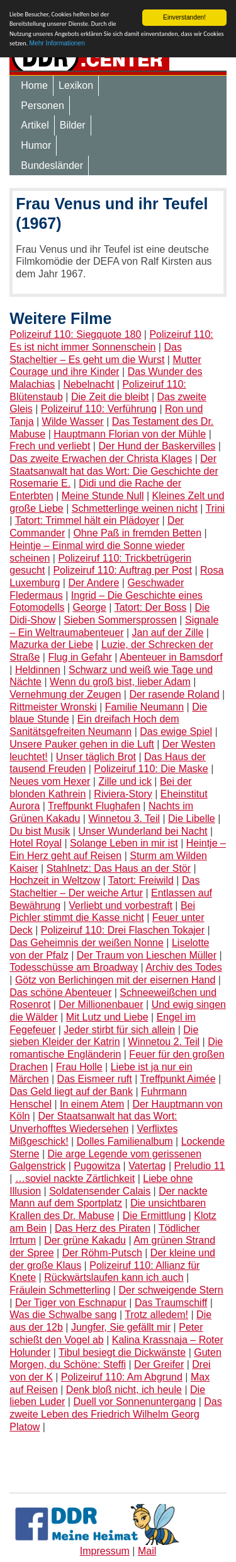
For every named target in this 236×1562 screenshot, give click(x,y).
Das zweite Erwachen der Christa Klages (100, 458)
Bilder (73, 125)
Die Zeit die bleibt (110, 396)
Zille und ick (124, 781)
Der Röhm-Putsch (102, 1252)
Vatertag (147, 1165)
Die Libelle (191, 818)
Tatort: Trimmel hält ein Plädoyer (87, 520)
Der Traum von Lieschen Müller (146, 954)
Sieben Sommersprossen (120, 620)
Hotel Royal (35, 843)
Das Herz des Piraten (102, 1228)
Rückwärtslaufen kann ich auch (113, 1277)
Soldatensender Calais (99, 1191)
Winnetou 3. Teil (124, 818)
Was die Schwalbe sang (62, 1314)
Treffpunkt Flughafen (94, 806)
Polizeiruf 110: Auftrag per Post (122, 570)
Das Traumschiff (171, 1302)
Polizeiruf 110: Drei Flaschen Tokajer (123, 930)
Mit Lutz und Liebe (107, 1017)
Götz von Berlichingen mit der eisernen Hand (115, 980)
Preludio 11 (199, 1165)
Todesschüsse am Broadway (73, 967)
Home (34, 85)
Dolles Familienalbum (125, 1141)
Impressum (105, 1551)
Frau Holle (79, 1067)
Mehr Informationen (57, 43)
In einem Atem (92, 1104)
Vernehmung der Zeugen (65, 694)
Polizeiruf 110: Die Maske (151, 768)
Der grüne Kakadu (85, 1240)
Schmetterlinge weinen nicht (135, 508)
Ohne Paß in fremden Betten (137, 533)
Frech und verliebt (49, 446)
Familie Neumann (144, 707)
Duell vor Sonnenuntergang (134, 1401)
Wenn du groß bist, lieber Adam (120, 681)
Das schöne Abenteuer (60, 992)
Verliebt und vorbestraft (120, 905)
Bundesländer (52, 165)
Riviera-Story (123, 794)
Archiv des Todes (183, 967)
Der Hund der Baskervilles (156, 446)
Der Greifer (159, 1364)
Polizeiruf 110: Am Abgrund (122, 1377)
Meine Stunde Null (103, 495)
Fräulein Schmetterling (59, 1290)
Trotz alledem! (156, 1314)
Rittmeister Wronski (52, 707)
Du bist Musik (39, 831)
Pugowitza (97, 1165)
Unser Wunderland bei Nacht (142, 831)
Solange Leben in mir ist (124, 843)
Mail (147, 1551)
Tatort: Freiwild (141, 880)
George (89, 607)
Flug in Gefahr (79, 657)
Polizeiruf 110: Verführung (99, 408)
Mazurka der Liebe (51, 644)
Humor (36, 145)
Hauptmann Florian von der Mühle (129, 434)
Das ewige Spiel (176, 731)
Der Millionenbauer (101, 1004)
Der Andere (93, 582)
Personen (42, 105)
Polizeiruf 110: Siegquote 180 (75, 334)
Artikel (34, 125)
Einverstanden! (184, 17)
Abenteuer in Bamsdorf (171, 657)
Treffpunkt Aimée (178, 1078)
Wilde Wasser (73, 421)
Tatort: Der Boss (151, 607)
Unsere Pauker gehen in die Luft (81, 744)
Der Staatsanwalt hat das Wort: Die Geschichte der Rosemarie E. (113, 471)
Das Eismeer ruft (94, 1078)
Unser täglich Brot (96, 756)
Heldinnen (37, 669)
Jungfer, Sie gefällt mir (121, 1327)
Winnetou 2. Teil (164, 1041)
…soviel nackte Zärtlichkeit (75, 1178)
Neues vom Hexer (49, 781)
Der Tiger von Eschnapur (70, 1302)
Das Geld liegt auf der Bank (71, 1091)
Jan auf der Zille (168, 632)
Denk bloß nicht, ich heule (124, 1389)
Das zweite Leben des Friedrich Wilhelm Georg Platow (115, 1414)
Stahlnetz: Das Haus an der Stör (119, 868)
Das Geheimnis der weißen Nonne (86, 942)
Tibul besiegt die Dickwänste (122, 1351)
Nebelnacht (88, 384)
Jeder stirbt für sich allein (119, 1029)
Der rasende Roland (174, 694)
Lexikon (76, 85)
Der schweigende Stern (170, 1290)
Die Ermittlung (154, 1215)
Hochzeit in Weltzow (54, 880)
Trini (215, 508)
